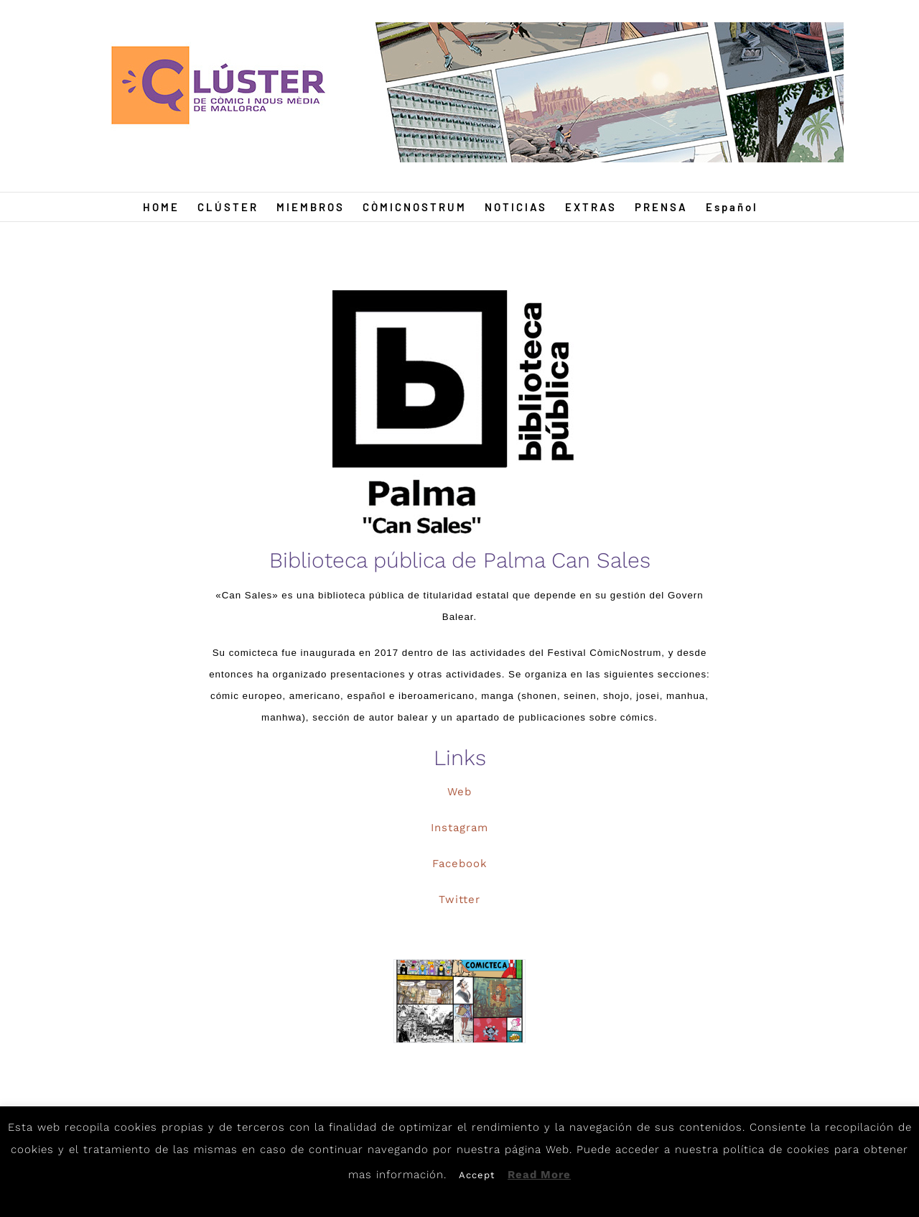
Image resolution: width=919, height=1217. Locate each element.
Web (459, 791)
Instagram (459, 827)
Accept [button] (477, 1175)
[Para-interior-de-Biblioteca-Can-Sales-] (459, 1001)
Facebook (460, 863)
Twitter (459, 899)
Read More (539, 1174)
